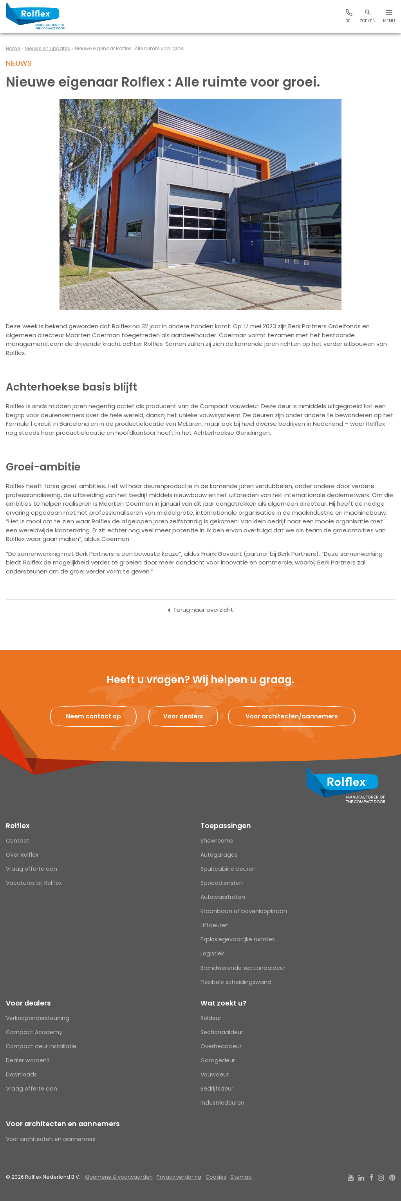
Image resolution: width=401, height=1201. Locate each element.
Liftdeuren (214, 925)
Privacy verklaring (179, 1177)
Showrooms (216, 841)
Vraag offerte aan (31, 869)
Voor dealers (28, 1003)
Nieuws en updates (47, 48)
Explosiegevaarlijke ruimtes (237, 939)
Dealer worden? (28, 1060)
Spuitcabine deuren (228, 869)
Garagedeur (217, 1060)
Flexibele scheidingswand (235, 982)
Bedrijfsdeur (216, 1088)
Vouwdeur (214, 1074)
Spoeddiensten (221, 883)
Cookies (216, 1177)
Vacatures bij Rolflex (34, 883)
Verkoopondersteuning (37, 1018)
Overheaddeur (221, 1046)
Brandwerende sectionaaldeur (242, 968)
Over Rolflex (22, 855)
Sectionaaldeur (221, 1032)
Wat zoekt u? (223, 1003)
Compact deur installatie (41, 1046)
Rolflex (17, 825)
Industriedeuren (222, 1103)
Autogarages (218, 855)
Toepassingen (225, 825)
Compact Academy (34, 1032)
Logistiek (212, 953)
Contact (17, 841)
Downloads (21, 1074)
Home (13, 48)
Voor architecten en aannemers (63, 1124)
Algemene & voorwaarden (119, 1177)
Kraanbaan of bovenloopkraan (243, 911)
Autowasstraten (222, 897)
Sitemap (241, 1177)
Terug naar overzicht (203, 610)
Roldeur (210, 1018)
